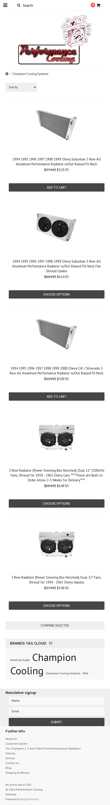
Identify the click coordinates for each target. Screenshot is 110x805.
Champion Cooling (43, 663)
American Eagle (20, 660)
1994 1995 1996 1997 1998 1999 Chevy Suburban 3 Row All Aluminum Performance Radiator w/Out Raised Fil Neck (56, 161)
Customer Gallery (17, 743)
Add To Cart (56, 187)
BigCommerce (30, 799)
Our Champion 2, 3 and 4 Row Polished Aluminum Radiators (43, 748)
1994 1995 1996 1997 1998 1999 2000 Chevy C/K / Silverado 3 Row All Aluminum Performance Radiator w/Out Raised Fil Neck (56, 370)
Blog (8, 767)
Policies (10, 753)
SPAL (86, 673)
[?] (50, 643)
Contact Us (12, 763)
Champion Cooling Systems (63, 673)
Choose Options (56, 294)
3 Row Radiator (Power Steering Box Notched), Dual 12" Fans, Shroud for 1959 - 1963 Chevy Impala (56, 579)
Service (10, 758)
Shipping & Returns (18, 772)
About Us (11, 738)
